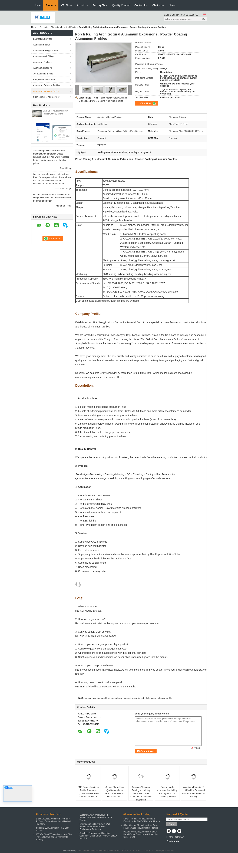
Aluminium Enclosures (43, 62)
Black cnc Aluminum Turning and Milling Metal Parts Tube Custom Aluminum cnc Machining (140, 793)
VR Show (66, 5)
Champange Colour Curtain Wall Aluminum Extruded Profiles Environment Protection (95, 827)
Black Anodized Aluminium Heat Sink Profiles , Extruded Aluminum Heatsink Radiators (53, 821)
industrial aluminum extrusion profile (155, 698)
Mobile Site (172, 841)
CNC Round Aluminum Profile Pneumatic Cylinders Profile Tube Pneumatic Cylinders (88, 792)
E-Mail (169, 837)
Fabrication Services (42, 39)
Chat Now (158, 5)
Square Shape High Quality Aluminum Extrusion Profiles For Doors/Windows (115, 792)
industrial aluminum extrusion (123, 698)
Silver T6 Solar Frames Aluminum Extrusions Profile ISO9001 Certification (141, 820)
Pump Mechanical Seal (44, 79)
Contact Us (140, 5)
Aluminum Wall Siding (43, 56)
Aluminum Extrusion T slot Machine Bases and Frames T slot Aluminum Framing (193, 792)
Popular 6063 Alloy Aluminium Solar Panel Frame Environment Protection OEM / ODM (140, 834)
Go (204, 19)
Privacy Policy (68, 850)
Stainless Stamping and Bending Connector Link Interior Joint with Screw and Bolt (98, 836)
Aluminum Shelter (41, 45)
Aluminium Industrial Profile (63, 27)
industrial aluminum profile (96, 698)
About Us (82, 5)
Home (37, 5)
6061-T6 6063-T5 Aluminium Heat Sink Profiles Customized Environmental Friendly (54, 837)
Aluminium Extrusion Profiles (46, 85)
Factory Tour (99, 5)
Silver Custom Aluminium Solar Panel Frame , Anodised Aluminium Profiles (140, 826)
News (172, 5)
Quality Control (121, 5)
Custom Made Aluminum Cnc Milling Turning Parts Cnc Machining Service (167, 792)
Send (171, 824)
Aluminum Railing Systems (45, 50)
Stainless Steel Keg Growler (46, 97)
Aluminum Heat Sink (42, 68)
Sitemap (179, 837)
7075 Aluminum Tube (43, 74)
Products (51, 5)
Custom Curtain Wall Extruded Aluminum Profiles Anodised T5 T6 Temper (96, 817)
